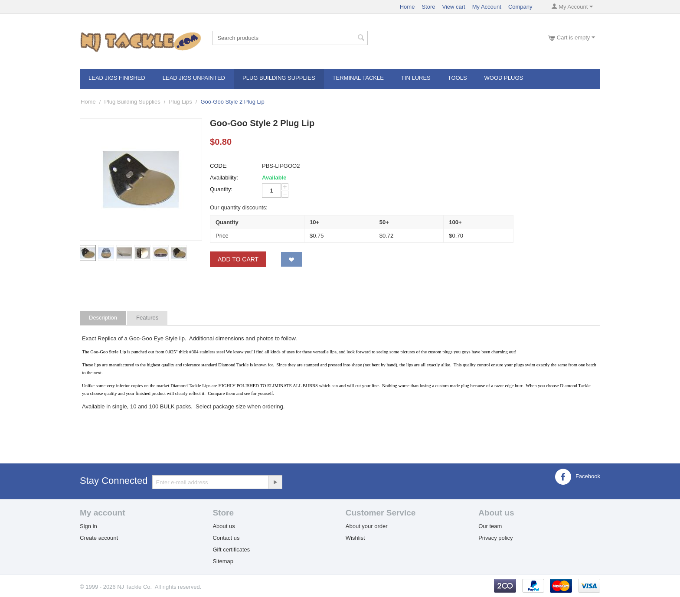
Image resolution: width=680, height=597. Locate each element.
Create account (99, 538)
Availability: (224, 177)
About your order (367, 526)
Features (147, 317)
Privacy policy (495, 538)
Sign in (88, 526)
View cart (453, 6)
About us (223, 526)
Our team (490, 526)
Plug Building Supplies (278, 78)
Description (103, 317)
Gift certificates (231, 549)
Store (428, 6)
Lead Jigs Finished (116, 78)
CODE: (219, 166)
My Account (486, 6)
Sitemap (222, 561)
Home (407, 6)
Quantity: (221, 189)
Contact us (225, 538)
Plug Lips (180, 101)
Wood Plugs (503, 78)
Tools (457, 78)
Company (520, 6)
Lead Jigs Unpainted (194, 78)
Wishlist (355, 538)
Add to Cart (238, 259)
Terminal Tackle (358, 78)
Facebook (577, 477)
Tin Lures (416, 78)
